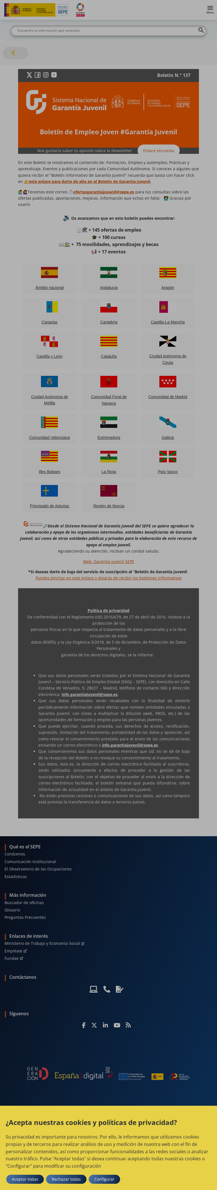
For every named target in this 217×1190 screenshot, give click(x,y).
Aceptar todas (25, 1179)
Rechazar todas (66, 1179)
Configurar (104, 1179)
